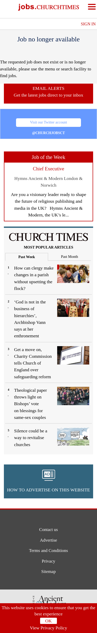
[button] (48, 481)
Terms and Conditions (48, 550)
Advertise (48, 540)
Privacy (48, 561)
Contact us (48, 529)
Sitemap (48, 572)
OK (48, 620)
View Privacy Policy (48, 627)
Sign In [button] (88, 24)
